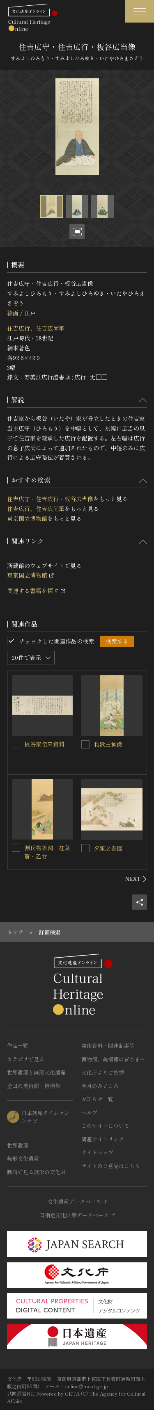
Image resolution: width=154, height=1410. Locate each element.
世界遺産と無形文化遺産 (36, 1072)
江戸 (30, 313)
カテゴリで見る (25, 1059)
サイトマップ (97, 1152)
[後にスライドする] (136, 879)
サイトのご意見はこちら (110, 1166)
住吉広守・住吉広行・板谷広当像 (50, 499)
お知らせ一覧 (97, 1099)
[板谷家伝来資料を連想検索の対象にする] (16, 744)
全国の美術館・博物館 (33, 1086)
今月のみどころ (100, 1086)
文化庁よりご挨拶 (102, 1072)
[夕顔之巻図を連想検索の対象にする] (85, 848)
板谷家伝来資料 (44, 744)
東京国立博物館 (27, 518)
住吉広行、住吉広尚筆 (35, 328)
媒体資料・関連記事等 (108, 1046)
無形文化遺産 (23, 1158)
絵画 (12, 313)
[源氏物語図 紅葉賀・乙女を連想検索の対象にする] (16, 848)
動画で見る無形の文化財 (36, 1172)
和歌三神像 (108, 744)
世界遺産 (17, 1145)
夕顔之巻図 (108, 848)
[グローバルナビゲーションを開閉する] (139, 11)
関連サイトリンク (102, 1139)
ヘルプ (89, 1112)
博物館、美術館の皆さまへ (113, 1059)
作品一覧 (17, 1046)
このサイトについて (105, 1125)
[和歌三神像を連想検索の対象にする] (85, 744)
